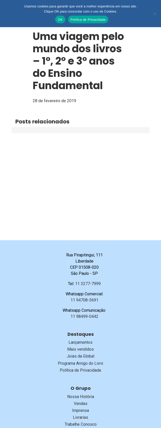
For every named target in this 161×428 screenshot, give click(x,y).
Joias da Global (80, 356)
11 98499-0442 (84, 316)
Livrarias (80, 417)
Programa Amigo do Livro (80, 363)
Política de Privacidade (80, 370)
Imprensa (80, 410)
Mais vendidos (80, 349)
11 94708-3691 (84, 300)
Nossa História (80, 396)
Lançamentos (80, 342)
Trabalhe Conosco (81, 424)
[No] (154, 13)
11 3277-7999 (88, 283)
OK (60, 20)
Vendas (80, 403)
